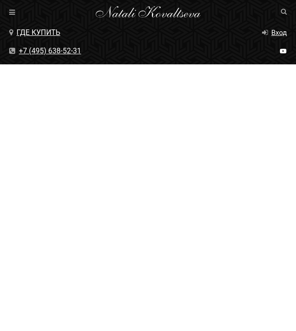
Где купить (34, 32)
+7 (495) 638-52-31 (45, 50)
